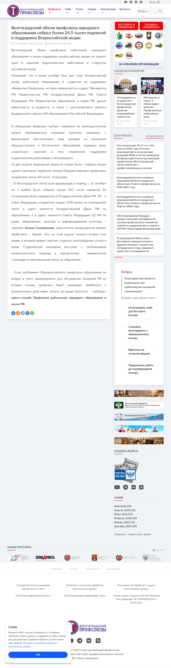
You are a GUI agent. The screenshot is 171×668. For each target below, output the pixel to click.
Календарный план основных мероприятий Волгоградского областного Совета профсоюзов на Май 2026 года (138, 182)
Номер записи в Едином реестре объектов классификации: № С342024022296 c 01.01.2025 (136, 599)
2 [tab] (156, 550)
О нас (73, 569)
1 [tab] (153, 550)
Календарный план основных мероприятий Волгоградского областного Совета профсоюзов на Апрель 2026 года (138, 201)
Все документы (155, 136)
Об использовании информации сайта (84, 595)
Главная (56, 569)
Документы (123, 135)
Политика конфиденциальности (33, 595)
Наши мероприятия (129, 71)
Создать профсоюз (151, 26)
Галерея (92, 11)
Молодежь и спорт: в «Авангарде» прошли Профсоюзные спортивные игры (152, 107)
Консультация (108, 11)
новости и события (59, 43)
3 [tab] (158, 550)
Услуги (79, 11)
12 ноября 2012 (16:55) (29, 43)
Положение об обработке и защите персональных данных (136, 587)
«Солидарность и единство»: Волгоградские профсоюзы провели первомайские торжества (126, 107)
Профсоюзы (54, 11)
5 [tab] (163, 550)
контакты (92, 569)
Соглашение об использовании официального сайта (33, 587)
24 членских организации (139, 64)
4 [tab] (160, 550)
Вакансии (113, 569)
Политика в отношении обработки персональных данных (85, 587)
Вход (154, 2)
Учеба (68, 11)
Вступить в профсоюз (126, 26)
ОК (38, 654)
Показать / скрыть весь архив (132, 534)
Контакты (124, 9)
